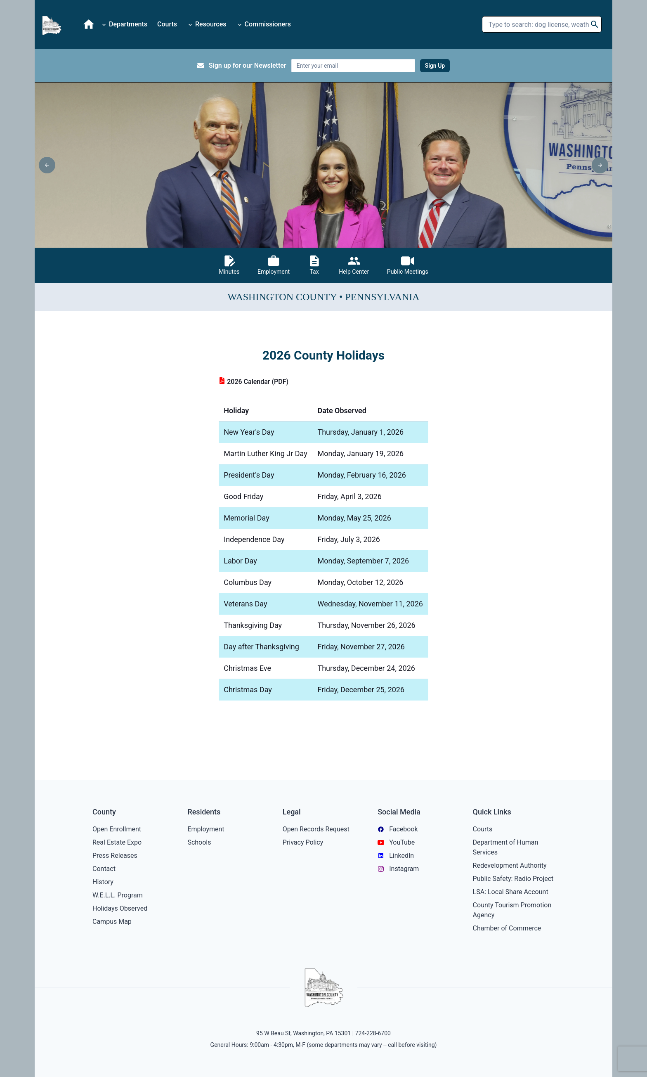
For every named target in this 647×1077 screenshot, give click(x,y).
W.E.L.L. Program (117, 895)
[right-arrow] (600, 165)
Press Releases (114, 855)
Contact (104, 869)
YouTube (396, 842)
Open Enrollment (116, 829)
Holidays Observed (119, 908)
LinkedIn (396, 855)
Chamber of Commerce (507, 928)
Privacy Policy (303, 842)
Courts (167, 24)
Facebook (398, 829)
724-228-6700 (373, 1033)
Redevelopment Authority (510, 865)
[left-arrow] (47, 165)
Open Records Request (316, 829)
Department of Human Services (505, 847)
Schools (199, 842)
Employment (205, 829)
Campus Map (112, 922)
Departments (124, 24)
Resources (207, 24)
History (102, 882)
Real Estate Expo (117, 842)
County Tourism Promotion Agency (512, 910)
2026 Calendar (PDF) (253, 382)
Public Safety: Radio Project (513, 879)
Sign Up (435, 65)
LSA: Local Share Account (510, 892)
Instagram (398, 869)
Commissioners (263, 24)
